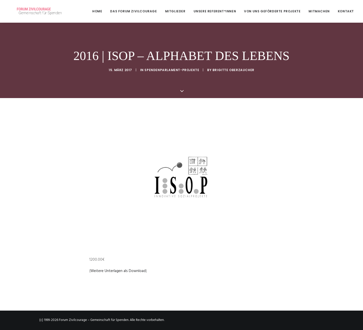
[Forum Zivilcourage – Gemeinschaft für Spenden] (34, 11)
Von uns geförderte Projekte (272, 11)
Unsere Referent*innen (215, 11)
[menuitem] (99, 11)
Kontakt (346, 11)
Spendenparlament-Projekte (171, 70)
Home (97, 11)
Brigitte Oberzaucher (233, 70)
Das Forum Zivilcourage (133, 11)
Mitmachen (319, 11)
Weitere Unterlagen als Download (118, 271)
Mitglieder (175, 11)
